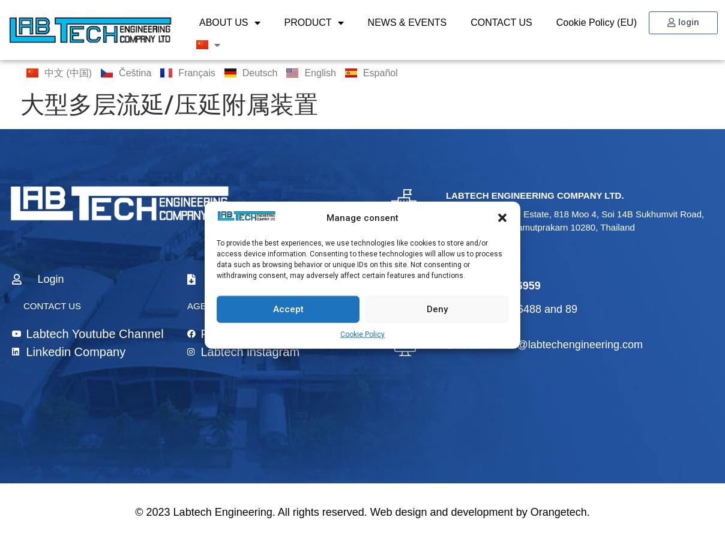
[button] (502, 218)
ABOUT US (229, 23)
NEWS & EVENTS (407, 22)
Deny (437, 309)
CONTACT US (501, 22)
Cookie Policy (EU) (596, 22)
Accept (288, 309)
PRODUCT (314, 23)
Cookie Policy (362, 334)
